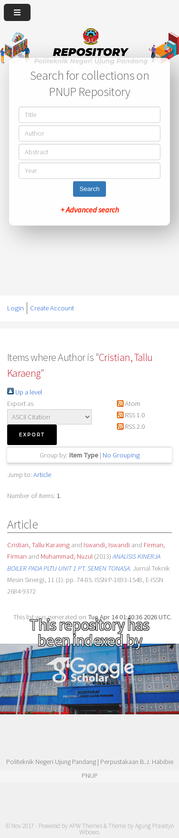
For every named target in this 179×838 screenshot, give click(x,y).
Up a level (24, 392)
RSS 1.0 (129, 415)
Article (42, 474)
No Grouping (121, 455)
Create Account (52, 308)
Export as (20, 403)
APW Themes (85, 826)
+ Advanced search (90, 209)
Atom (127, 403)
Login (15, 308)
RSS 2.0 (129, 426)
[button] (32, 434)
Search (89, 188)
